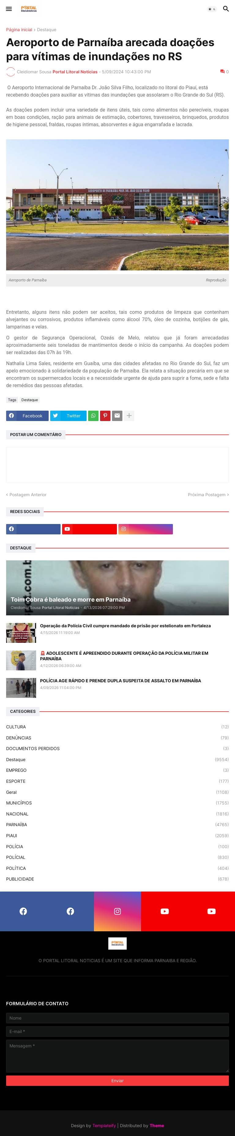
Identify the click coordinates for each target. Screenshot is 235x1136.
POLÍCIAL (117, 857)
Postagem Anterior (28, 494)
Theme (157, 1125)
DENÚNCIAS (117, 738)
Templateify (104, 1125)
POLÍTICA (117, 868)
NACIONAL (117, 814)
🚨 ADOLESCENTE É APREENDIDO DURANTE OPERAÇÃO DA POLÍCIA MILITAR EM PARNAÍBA (124, 655)
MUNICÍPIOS (117, 803)
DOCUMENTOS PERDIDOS (117, 749)
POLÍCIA (117, 847)
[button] (8, 9)
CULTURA (117, 727)
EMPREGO (117, 770)
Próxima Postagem (207, 494)
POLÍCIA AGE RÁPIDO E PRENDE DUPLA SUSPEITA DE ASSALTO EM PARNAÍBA (120, 680)
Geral (117, 792)
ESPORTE (117, 781)
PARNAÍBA (117, 825)
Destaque (46, 29)
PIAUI (117, 836)
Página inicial (19, 29)
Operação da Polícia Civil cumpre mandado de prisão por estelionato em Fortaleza (125, 625)
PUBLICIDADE (117, 879)
